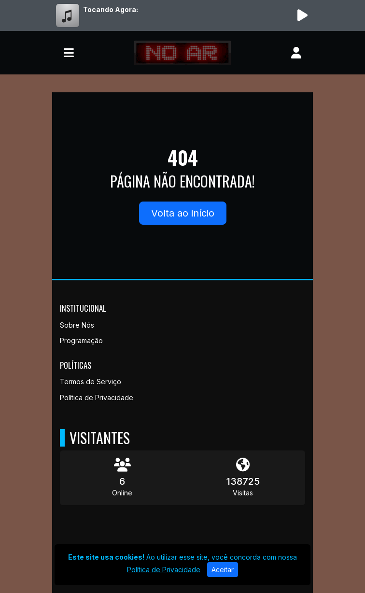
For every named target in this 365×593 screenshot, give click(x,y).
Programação (81, 340)
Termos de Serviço (90, 381)
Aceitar (222, 569)
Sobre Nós (77, 325)
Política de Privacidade (96, 397)
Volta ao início (182, 213)
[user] (296, 52)
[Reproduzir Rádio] (302, 15)
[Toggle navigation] (69, 52)
